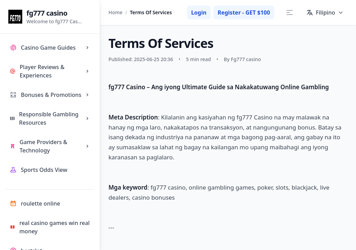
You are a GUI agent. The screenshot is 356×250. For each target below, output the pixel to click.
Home (115, 12)
